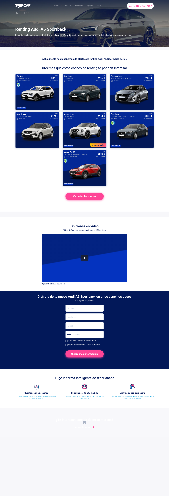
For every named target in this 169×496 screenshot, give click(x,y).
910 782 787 (140, 6)
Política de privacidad (93, 345)
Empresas (89, 6)
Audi (27, 13)
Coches (56, 6)
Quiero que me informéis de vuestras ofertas (80, 341)
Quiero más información (84, 354)
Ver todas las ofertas (84, 196)
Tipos (99, 6)
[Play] (84, 258)
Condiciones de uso (79, 345)
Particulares (68, 6)
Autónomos (79, 6)
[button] (23, 7)
